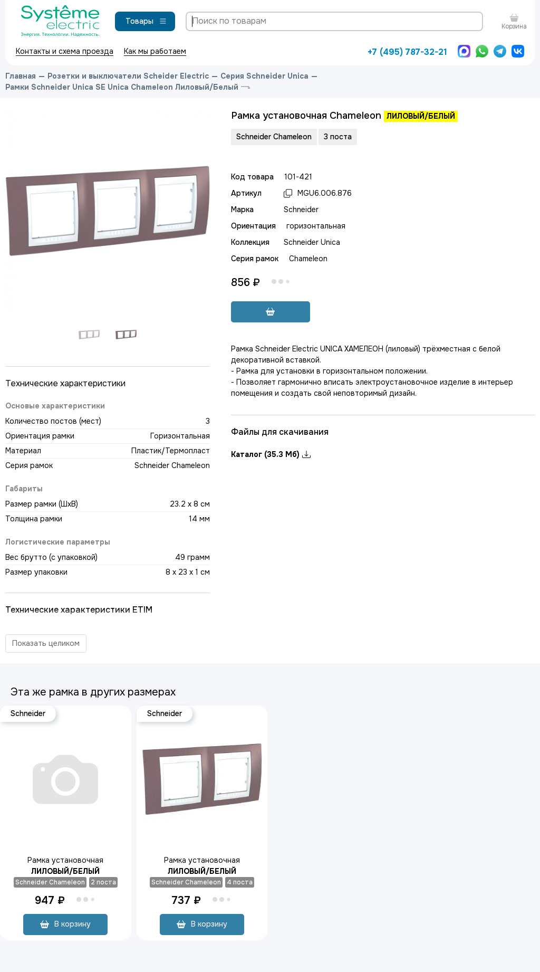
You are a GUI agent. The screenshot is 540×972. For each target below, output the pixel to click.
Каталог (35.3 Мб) (271, 454)
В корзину (65, 924)
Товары (146, 21)
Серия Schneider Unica (264, 76)
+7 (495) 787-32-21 (407, 52)
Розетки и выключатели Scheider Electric (128, 76)
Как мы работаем (155, 51)
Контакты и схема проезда (64, 51)
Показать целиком (46, 643)
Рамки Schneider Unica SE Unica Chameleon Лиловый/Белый (121, 87)
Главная (20, 76)
